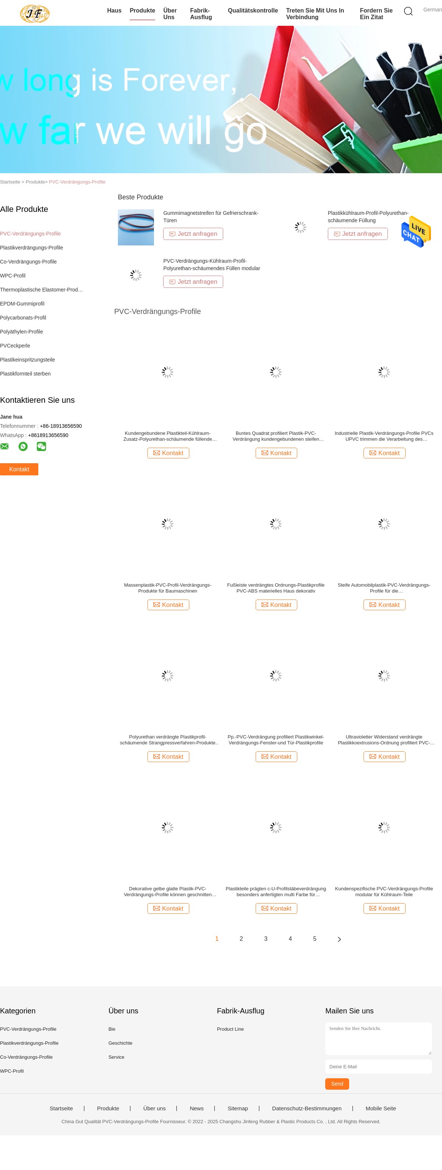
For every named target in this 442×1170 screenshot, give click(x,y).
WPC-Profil (12, 276)
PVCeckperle (15, 346)
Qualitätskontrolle (253, 10)
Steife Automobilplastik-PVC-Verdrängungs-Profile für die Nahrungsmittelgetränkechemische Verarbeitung (384, 588)
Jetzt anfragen (193, 233)
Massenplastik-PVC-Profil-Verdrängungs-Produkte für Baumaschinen (167, 588)
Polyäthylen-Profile (21, 332)
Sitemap (238, 1108)
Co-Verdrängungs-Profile (28, 262)
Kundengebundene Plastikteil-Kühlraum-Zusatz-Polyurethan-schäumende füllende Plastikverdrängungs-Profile (167, 436)
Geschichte (120, 1043)
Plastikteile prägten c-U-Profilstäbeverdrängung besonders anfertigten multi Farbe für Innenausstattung (276, 892)
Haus (114, 10)
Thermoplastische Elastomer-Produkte (42, 290)
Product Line (230, 1029)
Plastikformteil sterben (25, 374)
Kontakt (19, 469)
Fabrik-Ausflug (201, 13)
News (197, 1108)
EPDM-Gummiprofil (22, 304)
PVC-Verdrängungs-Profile (77, 182)
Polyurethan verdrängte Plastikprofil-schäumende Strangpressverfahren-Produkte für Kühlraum (167, 740)
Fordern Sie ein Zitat (376, 13)
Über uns (169, 13)
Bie (111, 1029)
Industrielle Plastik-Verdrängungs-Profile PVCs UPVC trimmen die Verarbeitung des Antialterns (384, 436)
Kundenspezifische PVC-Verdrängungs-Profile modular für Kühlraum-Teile (384, 891)
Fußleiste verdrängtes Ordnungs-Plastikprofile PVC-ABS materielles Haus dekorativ (276, 588)
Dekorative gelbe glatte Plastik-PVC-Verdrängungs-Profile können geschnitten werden (168, 892)
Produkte (142, 10)
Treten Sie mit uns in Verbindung (315, 13)
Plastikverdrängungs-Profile (31, 248)
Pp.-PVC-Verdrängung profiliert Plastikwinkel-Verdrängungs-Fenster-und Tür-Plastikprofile (276, 739)
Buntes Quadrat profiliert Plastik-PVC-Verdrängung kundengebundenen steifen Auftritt (276, 436)
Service (116, 1057)
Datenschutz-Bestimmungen (306, 1108)
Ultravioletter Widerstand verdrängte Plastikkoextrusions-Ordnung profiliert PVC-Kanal (384, 740)
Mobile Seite (381, 1108)
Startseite (61, 1108)
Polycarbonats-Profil (23, 318)
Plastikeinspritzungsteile (27, 360)
